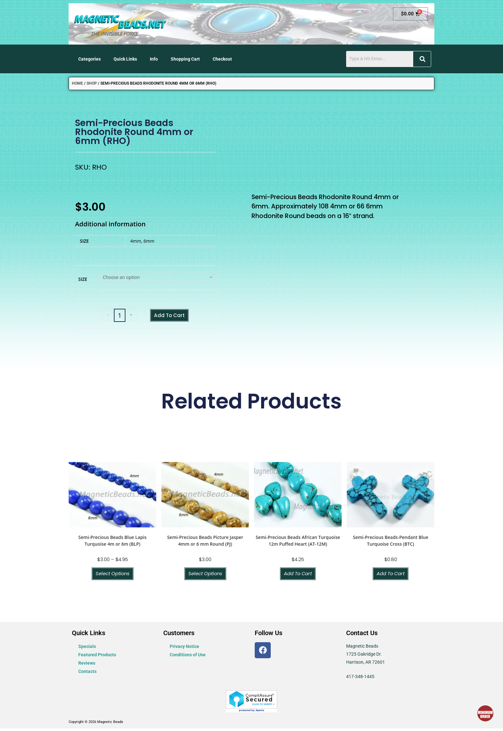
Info (154, 59)
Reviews (86, 665)
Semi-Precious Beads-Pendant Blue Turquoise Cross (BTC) (390, 542)
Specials (87, 648)
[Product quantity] (116, 316)
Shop (92, 83)
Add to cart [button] (297, 575)
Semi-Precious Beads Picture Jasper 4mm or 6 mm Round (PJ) (205, 542)
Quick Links (125, 59)
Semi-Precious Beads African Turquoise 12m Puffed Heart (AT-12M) (298, 542)
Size (82, 279)
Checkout (222, 59)
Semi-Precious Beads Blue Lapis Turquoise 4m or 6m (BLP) (112, 542)
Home (77, 83)
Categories (89, 59)
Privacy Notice (184, 648)
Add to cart (169, 315)
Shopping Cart (185, 59)
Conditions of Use (188, 657)
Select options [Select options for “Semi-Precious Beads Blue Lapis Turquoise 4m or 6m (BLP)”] (112, 575)
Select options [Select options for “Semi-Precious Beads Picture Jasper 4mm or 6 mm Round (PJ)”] (205, 575)
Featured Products (97, 657)
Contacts (87, 673)
